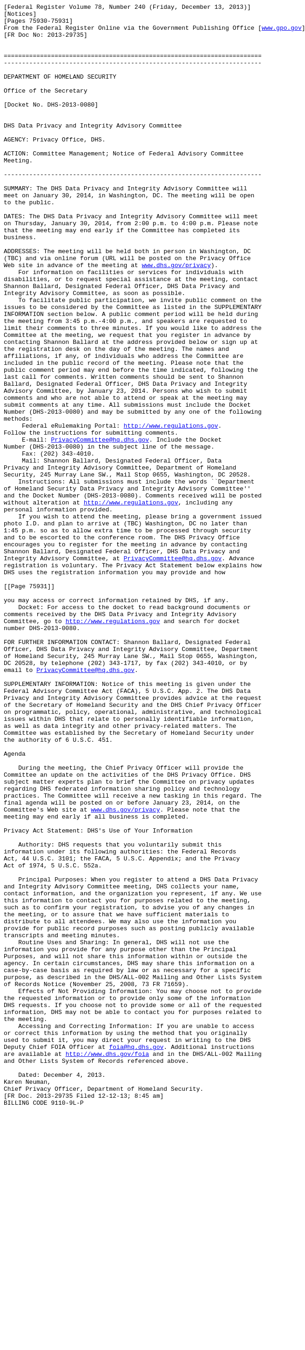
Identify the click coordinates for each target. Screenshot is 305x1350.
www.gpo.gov (282, 33)
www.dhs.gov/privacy (176, 318)
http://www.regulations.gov (170, 510)
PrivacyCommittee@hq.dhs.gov (100, 527)
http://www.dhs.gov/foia (107, 1264)
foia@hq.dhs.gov (136, 1256)
